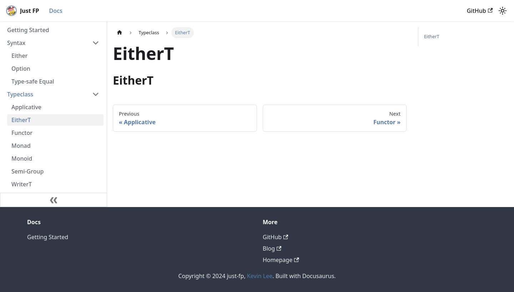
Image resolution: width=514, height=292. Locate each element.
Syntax (16, 43)
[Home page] (119, 32)
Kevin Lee (259, 276)
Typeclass (20, 94)
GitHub (480, 11)
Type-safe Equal (32, 81)
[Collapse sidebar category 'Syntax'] (96, 43)
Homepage (281, 260)
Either (19, 56)
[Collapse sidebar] (53, 200)
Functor (21, 133)
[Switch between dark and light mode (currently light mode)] (502, 10)
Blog (272, 248)
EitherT (21, 120)
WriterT (21, 184)
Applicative (26, 107)
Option (20, 68)
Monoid (21, 158)
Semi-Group (27, 171)
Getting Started (28, 30)
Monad (21, 146)
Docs (55, 11)
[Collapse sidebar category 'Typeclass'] (96, 94)
